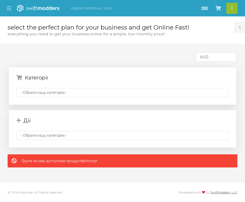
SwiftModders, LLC (223, 192)
